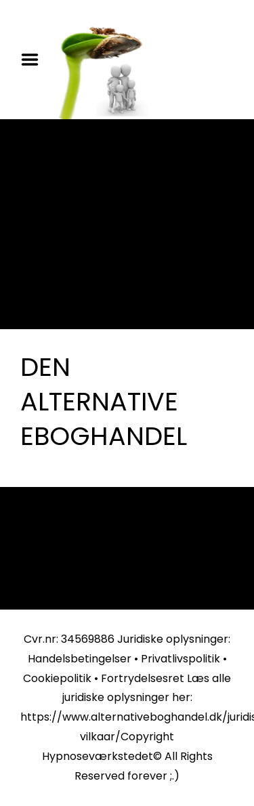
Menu (34, 59)
